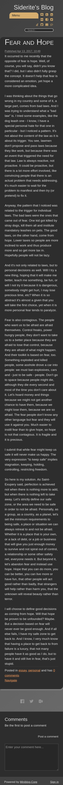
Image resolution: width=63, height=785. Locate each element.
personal (34, 670)
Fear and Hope (29, 42)
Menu (16, 15)
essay (23, 670)
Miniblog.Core (28, 782)
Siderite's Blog (34, 7)
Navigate (11, 680)
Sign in (54, 782)
